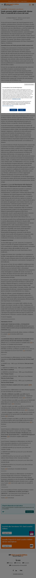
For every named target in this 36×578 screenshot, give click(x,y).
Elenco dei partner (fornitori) (7, 105)
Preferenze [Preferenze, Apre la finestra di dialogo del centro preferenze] (13, 109)
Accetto (21, 109)
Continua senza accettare (29, 84)
